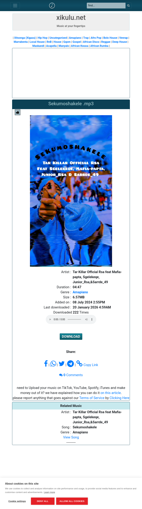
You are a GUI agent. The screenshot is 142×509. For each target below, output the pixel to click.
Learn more (49, 492)
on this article (110, 393)
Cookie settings (17, 501)
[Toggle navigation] (15, 5)
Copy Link (87, 365)
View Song (71, 437)
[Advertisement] (71, 71)
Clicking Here (119, 398)
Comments (71, 375)
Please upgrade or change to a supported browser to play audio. (71, 319)
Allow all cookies (72, 501)
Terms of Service (91, 398)
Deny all (42, 501)
